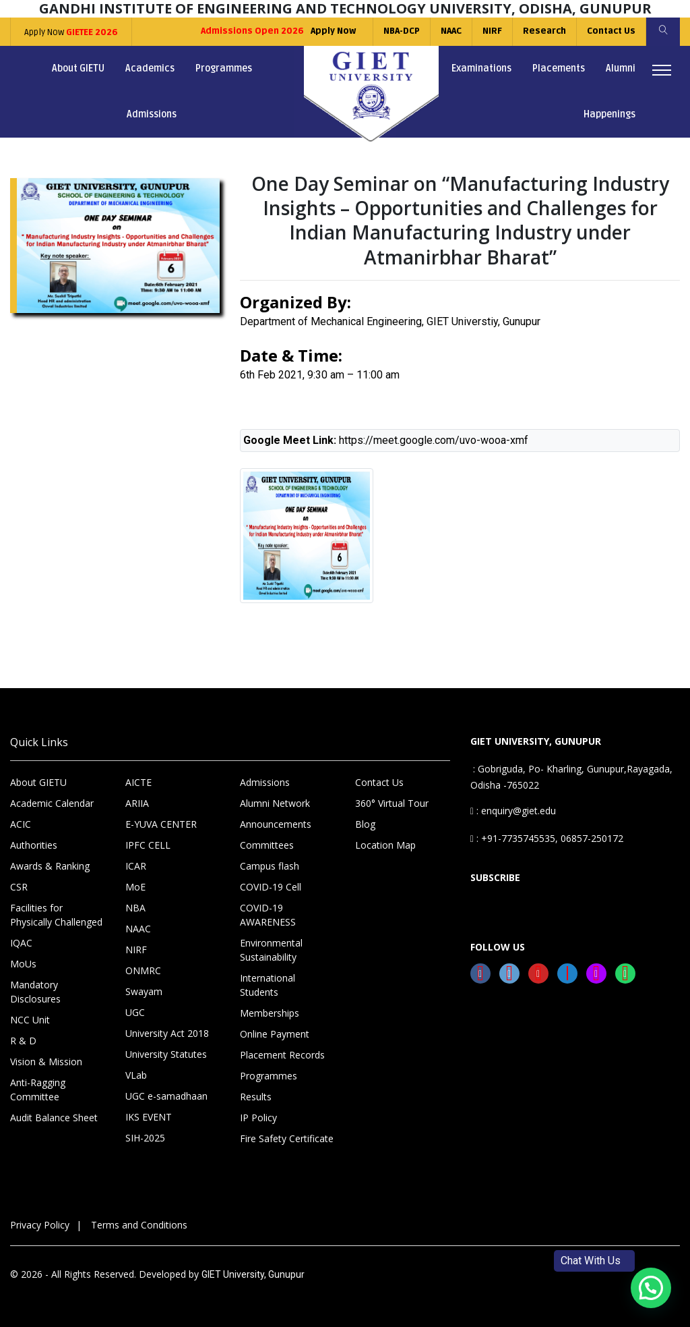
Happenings (609, 114)
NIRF (492, 31)
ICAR (135, 865)
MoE (135, 886)
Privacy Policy (39, 1224)
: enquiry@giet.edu (513, 810)
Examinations (481, 68)
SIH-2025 (145, 1137)
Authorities (33, 845)
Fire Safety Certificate (287, 1138)
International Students (267, 984)
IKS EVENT (148, 1116)
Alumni (620, 68)
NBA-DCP (401, 31)
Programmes (223, 68)
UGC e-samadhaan (166, 1096)
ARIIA (137, 803)
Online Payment (274, 1033)
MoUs (23, 963)
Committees (267, 845)
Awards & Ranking (50, 865)
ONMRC (143, 970)
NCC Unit (30, 1019)
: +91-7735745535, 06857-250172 (546, 838)
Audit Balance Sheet (54, 1117)
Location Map (385, 845)
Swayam (143, 991)
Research (544, 31)
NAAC (451, 31)
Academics (150, 68)
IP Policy (258, 1117)
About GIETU (78, 68)
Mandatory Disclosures (35, 991)
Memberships (269, 1013)
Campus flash (269, 865)
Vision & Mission (46, 1061)
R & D (23, 1040)
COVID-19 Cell (270, 886)
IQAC (21, 942)
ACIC (20, 824)
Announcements (275, 824)
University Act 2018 (167, 1033)
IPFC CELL (147, 845)
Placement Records (282, 1054)
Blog (365, 824)
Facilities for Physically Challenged (56, 914)
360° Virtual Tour (392, 803)
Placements (558, 68)
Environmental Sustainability (271, 949)
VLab (136, 1075)
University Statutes (166, 1054)
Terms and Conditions (139, 1224)
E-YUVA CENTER (161, 824)
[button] (651, 1288)
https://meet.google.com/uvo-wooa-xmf (433, 440)
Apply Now (71, 32)
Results (256, 1096)
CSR (19, 886)
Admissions (152, 114)
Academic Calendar (52, 803)
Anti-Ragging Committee (37, 1089)
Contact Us (611, 31)
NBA (135, 907)
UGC (135, 1012)
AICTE (138, 782)
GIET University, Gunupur (253, 1274)
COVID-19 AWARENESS (268, 914)
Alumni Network (275, 803)
